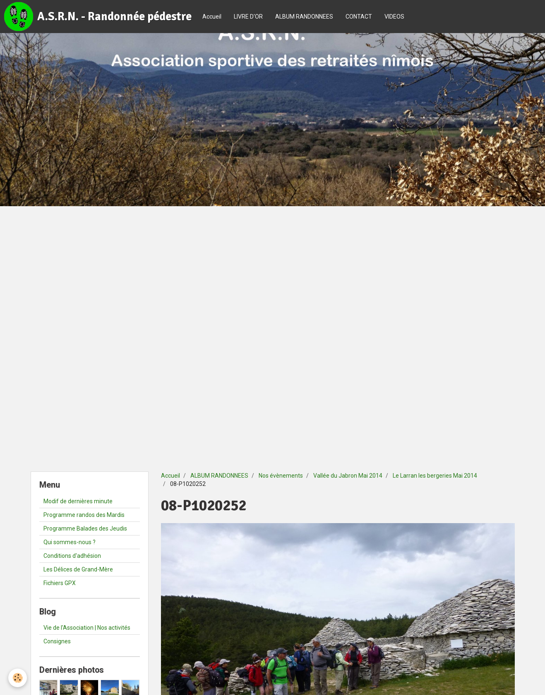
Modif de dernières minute (78, 501)
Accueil (211, 16)
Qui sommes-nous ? (69, 542)
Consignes (57, 641)
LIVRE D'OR (248, 16)
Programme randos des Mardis (84, 515)
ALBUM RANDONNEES (304, 16)
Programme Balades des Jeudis (85, 528)
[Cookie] (17, 678)
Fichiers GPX (59, 583)
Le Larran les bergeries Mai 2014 (435, 475)
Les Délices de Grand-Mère (78, 569)
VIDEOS (394, 16)
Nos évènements (281, 475)
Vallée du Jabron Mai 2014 (347, 475)
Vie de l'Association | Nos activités (86, 627)
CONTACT (359, 16)
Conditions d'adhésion (72, 555)
